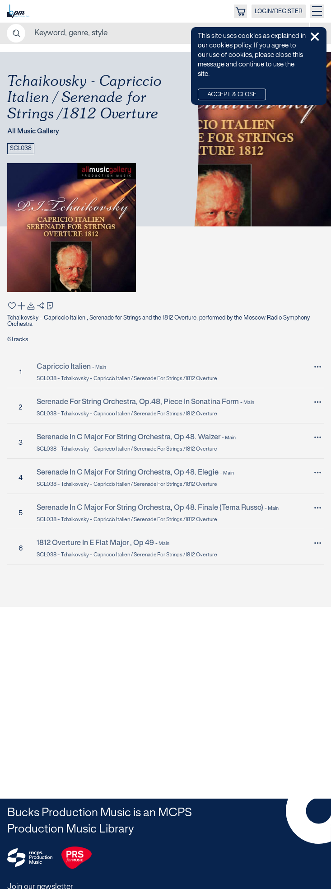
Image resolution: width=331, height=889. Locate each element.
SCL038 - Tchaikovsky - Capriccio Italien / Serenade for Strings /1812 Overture (127, 378)
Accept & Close (231, 95)
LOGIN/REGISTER (279, 11)
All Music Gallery (33, 131)
